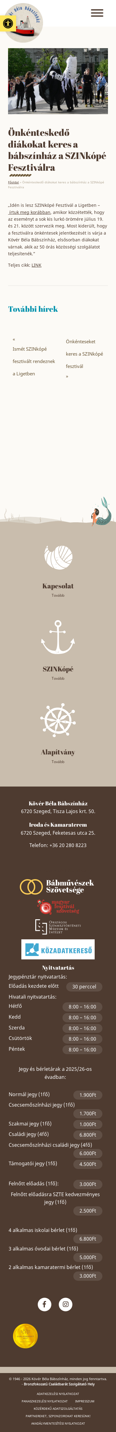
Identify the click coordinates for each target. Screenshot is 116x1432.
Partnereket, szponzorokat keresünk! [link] (58, 1416)
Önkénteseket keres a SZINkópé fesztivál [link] (84, 353)
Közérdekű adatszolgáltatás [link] (58, 1408)
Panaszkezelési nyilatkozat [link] (45, 1401)
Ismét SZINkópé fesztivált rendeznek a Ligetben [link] (34, 361)
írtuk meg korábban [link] (29, 212)
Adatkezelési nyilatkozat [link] (58, 1394)
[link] (8, 23)
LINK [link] (36, 265)
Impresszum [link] (84, 1401)
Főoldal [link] (13, 182)
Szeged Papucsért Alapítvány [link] (58, 870)
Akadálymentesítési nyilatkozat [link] (58, 1423)
